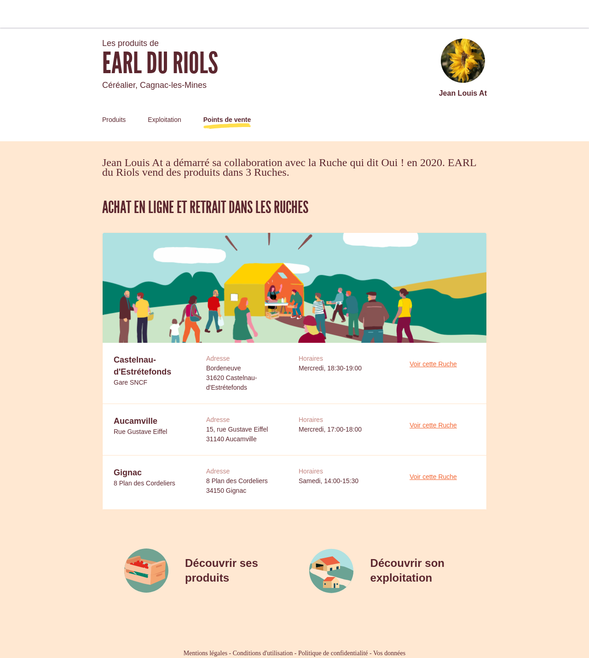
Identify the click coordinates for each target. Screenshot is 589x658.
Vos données (389, 653)
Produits (114, 119)
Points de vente (227, 119)
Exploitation (164, 119)
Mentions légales (205, 653)
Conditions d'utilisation (263, 653)
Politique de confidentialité (333, 653)
